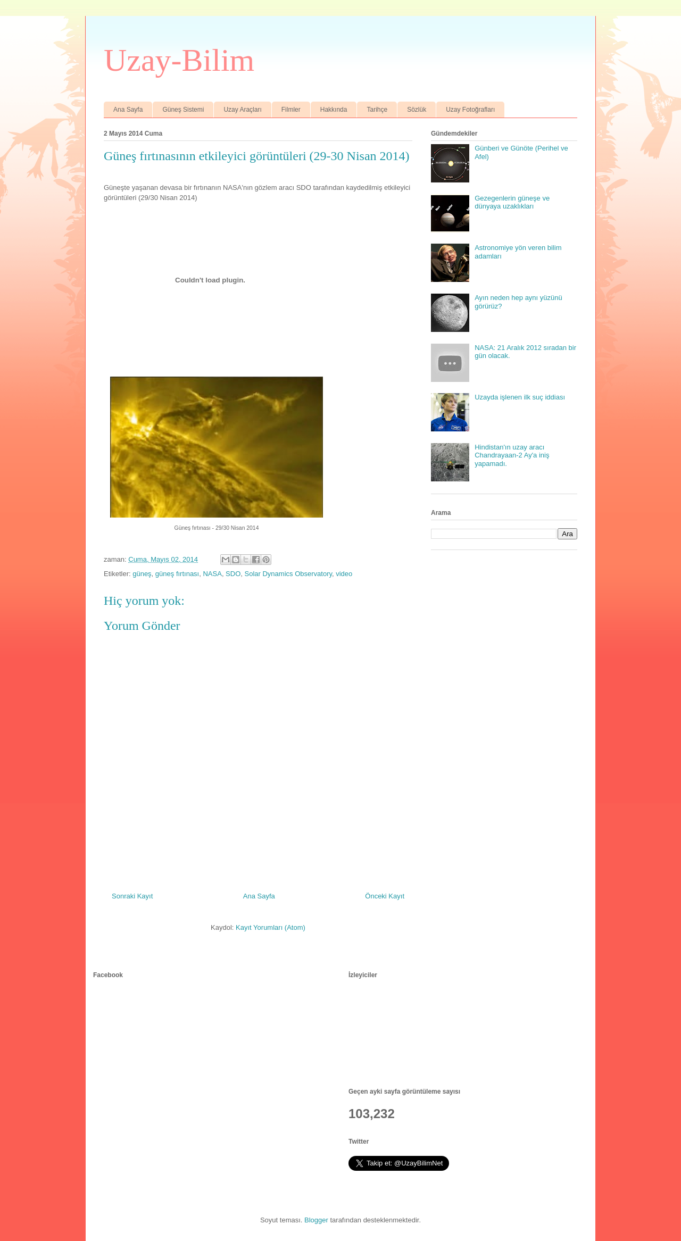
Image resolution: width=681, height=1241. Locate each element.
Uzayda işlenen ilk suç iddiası (520, 397)
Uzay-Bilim (179, 60)
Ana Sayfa (128, 109)
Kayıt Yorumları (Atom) (270, 927)
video (344, 574)
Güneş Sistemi (183, 109)
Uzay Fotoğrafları (470, 109)
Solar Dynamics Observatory (288, 574)
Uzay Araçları (242, 109)
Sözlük (416, 109)
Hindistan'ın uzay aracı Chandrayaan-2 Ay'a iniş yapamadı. (512, 455)
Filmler (291, 109)
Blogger (316, 1220)
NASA (212, 574)
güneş (141, 574)
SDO (233, 574)
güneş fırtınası (177, 574)
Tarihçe (377, 109)
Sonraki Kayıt (132, 896)
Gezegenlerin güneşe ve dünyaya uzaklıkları (512, 202)
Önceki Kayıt (384, 896)
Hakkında (333, 109)
